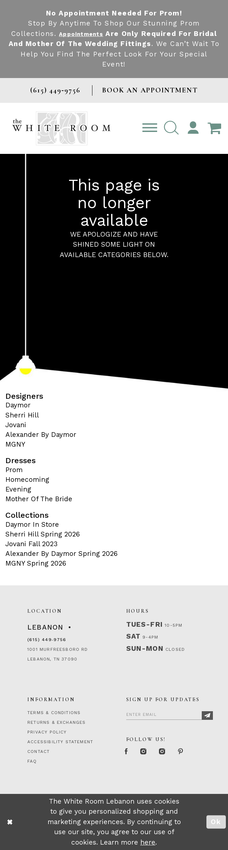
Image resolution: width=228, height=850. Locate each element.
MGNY (15, 444)
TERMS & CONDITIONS (54, 712)
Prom (14, 470)
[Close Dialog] (10, 822)
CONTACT (38, 751)
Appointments (94, 33)
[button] (171, 128)
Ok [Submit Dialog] (216, 822)
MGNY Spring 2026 (35, 563)
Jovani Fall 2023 (31, 544)
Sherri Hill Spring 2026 (42, 534)
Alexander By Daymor (40, 434)
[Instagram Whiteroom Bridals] (173, 752)
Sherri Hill (22, 415)
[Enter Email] (169, 714)
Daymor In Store (32, 524)
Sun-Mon (145, 648)
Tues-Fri (144, 624)
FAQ (32, 761)
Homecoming (27, 479)
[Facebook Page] (128, 752)
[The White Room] (61, 128)
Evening (18, 489)
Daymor (18, 405)
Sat (133, 636)
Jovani (15, 425)
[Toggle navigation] (149, 128)
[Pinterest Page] (196, 752)
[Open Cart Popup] (214, 128)
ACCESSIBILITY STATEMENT (60, 741)
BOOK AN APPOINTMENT (149, 90)
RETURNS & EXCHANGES (56, 722)
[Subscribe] (207, 715)
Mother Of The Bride (38, 499)
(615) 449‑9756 (46, 639)
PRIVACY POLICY (47, 732)
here (147, 842)
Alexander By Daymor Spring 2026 (61, 553)
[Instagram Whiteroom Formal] (149, 752)
